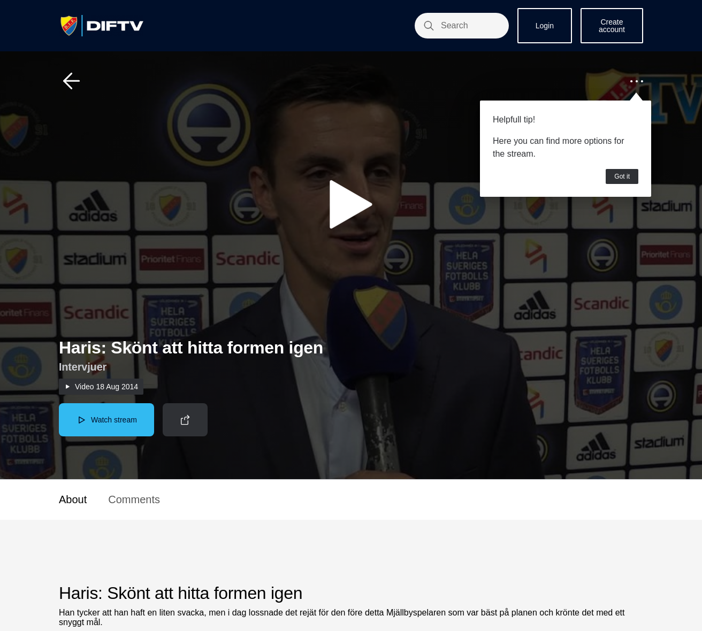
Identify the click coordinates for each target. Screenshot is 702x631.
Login (545, 25)
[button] (72, 81)
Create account (612, 26)
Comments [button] (134, 499)
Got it (622, 176)
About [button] (73, 499)
